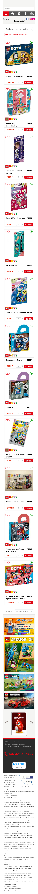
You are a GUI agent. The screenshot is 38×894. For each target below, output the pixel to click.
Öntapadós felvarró (14, 360)
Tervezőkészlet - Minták (15, 502)
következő (31, 722)
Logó (19, 3)
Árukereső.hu (19, 767)
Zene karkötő (11, 265)
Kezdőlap (7, 19)
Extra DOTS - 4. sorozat (15, 218)
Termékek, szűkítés (16, 34)
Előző (6, 722)
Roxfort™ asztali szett (15, 76)
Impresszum (27, 747)
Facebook (27, 19)
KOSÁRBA (28, 83)
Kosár (12, 13)
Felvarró (9, 407)
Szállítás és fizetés (13, 747)
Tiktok (33, 19)
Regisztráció (19, 13)
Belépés (25, 13)
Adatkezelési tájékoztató (13, 742)
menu (6, 13)
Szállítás (32, 13)
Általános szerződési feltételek (15, 744)
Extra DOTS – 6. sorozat (16, 313)
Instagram (30, 19)
